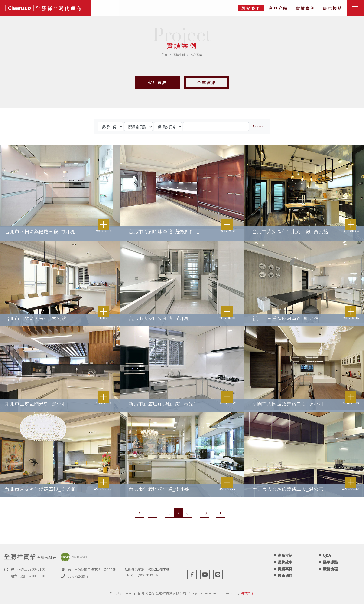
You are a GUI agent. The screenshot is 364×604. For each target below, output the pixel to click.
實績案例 (305, 8)
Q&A (327, 555)
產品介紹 (278, 8)
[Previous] (139, 513)
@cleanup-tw (148, 574)
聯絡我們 (251, 8)
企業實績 (206, 83)
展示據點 (332, 8)
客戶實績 (196, 54)
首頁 (165, 54)
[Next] (220, 513)
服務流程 (330, 568)
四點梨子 (247, 593)
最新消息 (285, 575)
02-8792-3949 (78, 576)
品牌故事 (285, 562)
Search (258, 126)
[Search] (216, 126)
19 (205, 512)
